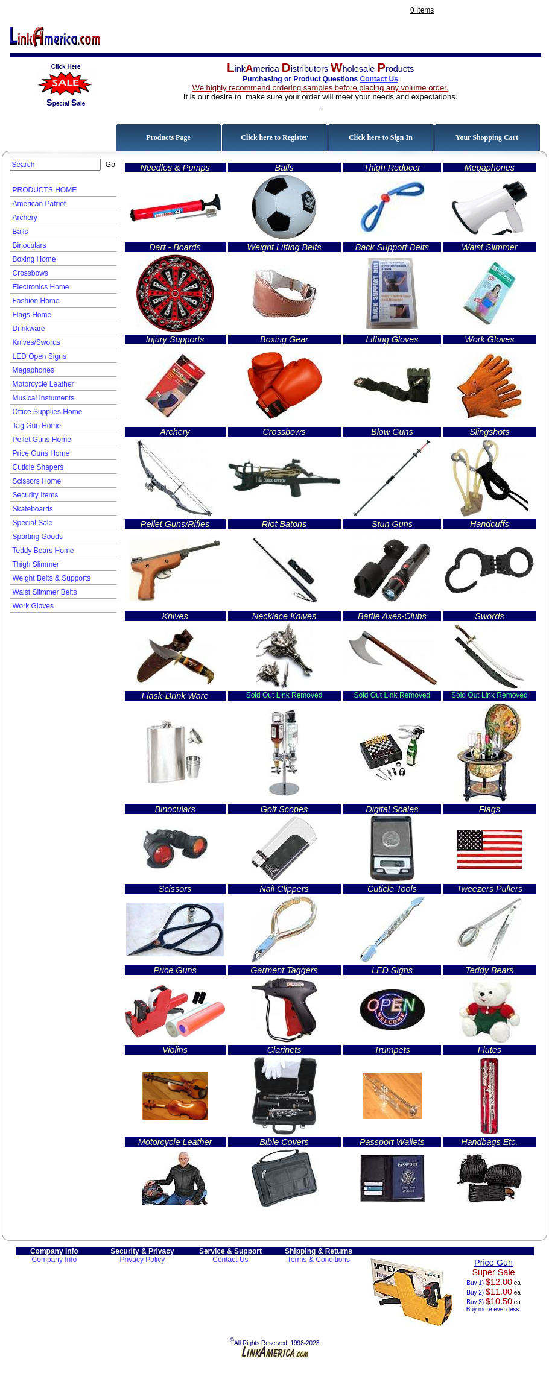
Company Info (54, 1259)
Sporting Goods (38, 536)
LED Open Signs (39, 356)
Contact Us (379, 79)
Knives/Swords (36, 342)
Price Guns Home (41, 453)
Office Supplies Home (48, 412)
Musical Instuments (44, 398)
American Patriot (39, 204)
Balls (20, 231)
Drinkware (29, 328)
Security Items (36, 495)
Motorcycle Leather (43, 384)
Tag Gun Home (37, 425)
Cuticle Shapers (38, 467)
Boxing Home (34, 259)
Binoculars (29, 245)
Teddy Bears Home (43, 550)
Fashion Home (36, 301)
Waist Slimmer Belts (45, 592)
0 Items (422, 10)
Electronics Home (41, 287)
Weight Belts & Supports (52, 578)
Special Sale (33, 523)
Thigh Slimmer (36, 564)
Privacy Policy (142, 1259)
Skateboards (33, 509)
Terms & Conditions (318, 1259)
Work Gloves (33, 606)
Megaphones (33, 370)
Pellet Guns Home (42, 439)
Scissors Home (37, 481)
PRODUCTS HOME (45, 190)
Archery (25, 217)
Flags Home (32, 315)
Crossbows (30, 273)
